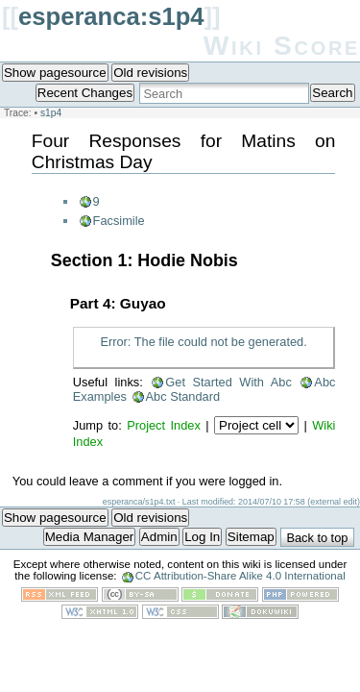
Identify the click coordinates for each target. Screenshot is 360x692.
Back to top (317, 538)
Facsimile (119, 220)
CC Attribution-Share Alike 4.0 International (240, 575)
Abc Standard (183, 396)
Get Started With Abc (228, 382)
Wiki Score (282, 46)
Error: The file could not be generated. (203, 341)
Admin (159, 537)
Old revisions (150, 72)
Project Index (164, 425)
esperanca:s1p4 (111, 16)
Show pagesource (55, 72)
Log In (202, 537)
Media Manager (89, 537)
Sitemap (251, 537)
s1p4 (50, 113)
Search (332, 93)
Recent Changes (84, 93)
